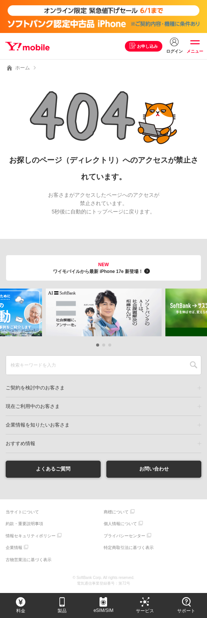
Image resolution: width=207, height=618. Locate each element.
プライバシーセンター (124, 536)
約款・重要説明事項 (24, 524)
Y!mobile (28, 46)
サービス (145, 610)
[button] (97, 345)
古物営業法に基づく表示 (28, 560)
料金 (20, 610)
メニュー (195, 51)
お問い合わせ (154, 469)
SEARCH (193, 365)
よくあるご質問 (53, 469)
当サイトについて (22, 512)
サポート (186, 610)
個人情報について (120, 524)
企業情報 (14, 548)
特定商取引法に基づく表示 (129, 548)
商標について (116, 512)
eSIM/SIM (103, 610)
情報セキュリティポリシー (31, 536)
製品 (62, 610)
